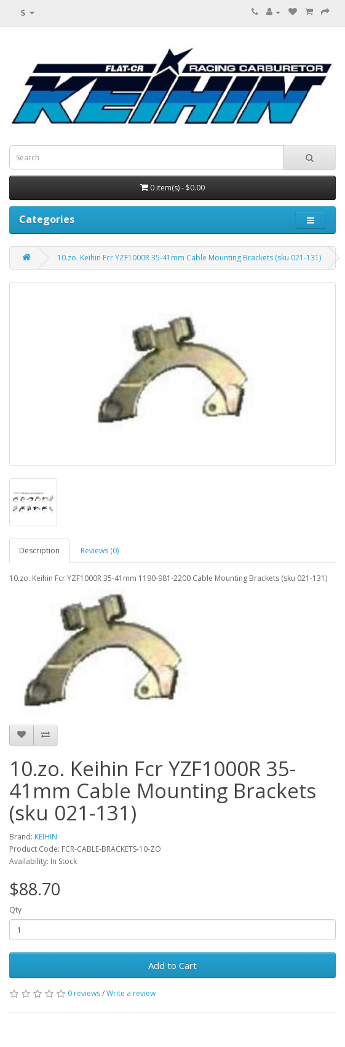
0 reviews (84, 993)
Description (39, 550)
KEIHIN (45, 836)
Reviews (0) (100, 550)
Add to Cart (172, 965)
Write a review (131, 993)
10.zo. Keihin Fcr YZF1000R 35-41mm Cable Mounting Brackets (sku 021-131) (189, 257)
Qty (15, 910)
